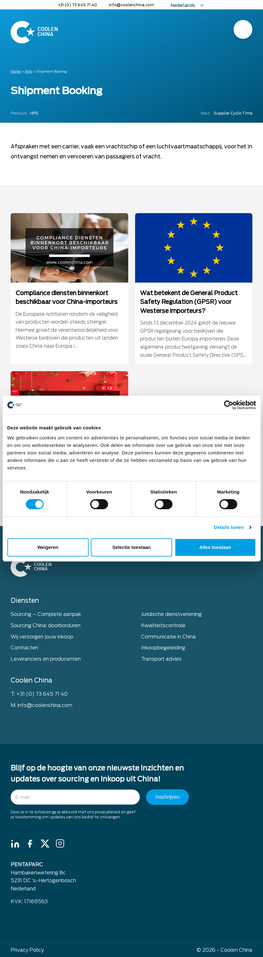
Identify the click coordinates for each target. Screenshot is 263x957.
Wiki (28, 71)
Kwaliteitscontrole (163, 627)
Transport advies (161, 660)
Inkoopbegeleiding (163, 649)
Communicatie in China (168, 638)
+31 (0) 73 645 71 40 (77, 5)
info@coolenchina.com (131, 5)
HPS (24, 113)
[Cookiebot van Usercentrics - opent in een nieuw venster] (228, 405)
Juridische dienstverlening (171, 615)
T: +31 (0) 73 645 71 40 (39, 695)
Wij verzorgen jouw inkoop (42, 638)
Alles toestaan (215, 547)
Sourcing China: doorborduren (45, 627)
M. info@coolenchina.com (41, 706)
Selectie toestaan (131, 547)
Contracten (24, 649)
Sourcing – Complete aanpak (46, 615)
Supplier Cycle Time (226, 113)
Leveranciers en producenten (46, 660)
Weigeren (47, 547)
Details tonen (229, 527)
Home (16, 71)
